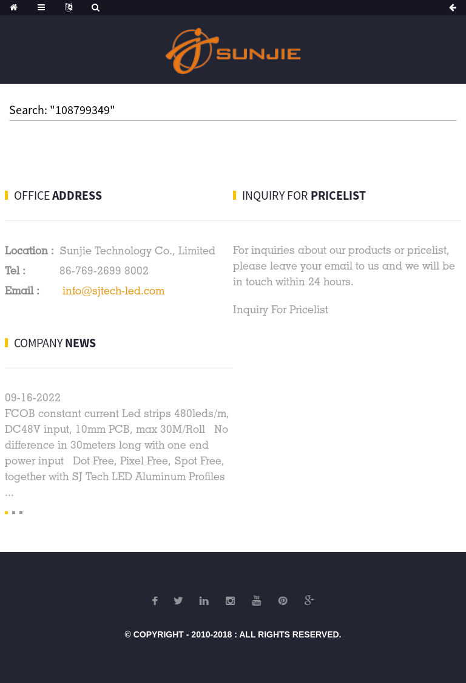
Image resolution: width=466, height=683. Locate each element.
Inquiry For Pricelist (280, 309)
